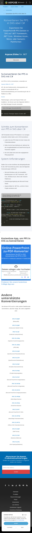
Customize (9, 527)
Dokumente (15, 502)
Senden (16, 472)
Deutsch (21, 2)
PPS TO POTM (16, 383)
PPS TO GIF (16, 332)
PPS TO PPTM (16, 416)
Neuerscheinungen (15, 497)
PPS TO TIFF (16, 435)
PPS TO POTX (16, 390)
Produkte (15, 494)
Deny (22, 527)
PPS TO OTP (16, 357)
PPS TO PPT (15, 409)
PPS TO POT (16, 377)
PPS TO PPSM (16, 396)
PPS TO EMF (16, 325)
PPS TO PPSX (16, 403)
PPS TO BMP (16, 319)
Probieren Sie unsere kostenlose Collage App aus (14, 283)
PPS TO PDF (16, 364)
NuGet (3, 97)
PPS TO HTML (16, 338)
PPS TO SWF (16, 429)
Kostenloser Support (15, 507)
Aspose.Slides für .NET (7, 84)
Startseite (15, 491)
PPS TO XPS (16, 442)
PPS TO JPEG (16, 344)
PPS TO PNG (16, 370)
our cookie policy (20, 520)
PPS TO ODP (16, 351)
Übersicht (16, 60)
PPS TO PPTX (16, 422)
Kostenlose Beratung (15, 510)
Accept (16, 523)
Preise (15, 499)
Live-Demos (15, 505)
